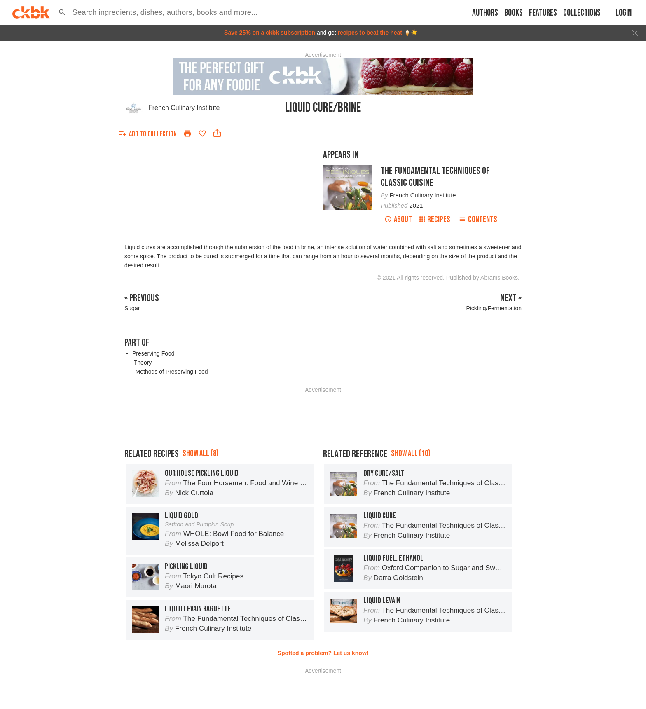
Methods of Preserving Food (172, 371)
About (398, 219)
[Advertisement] (323, 76)
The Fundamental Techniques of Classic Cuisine (435, 177)
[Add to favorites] (202, 133)
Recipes (434, 219)
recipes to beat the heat (370, 32)
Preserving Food (153, 353)
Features (543, 13)
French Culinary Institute (184, 107)
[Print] (187, 133)
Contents (477, 219)
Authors (485, 13)
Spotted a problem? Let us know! (323, 653)
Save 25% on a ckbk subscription (269, 32)
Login (624, 13)
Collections (582, 13)
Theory (143, 362)
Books (513, 13)
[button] (62, 12)
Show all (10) (410, 453)
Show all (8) (200, 453)
